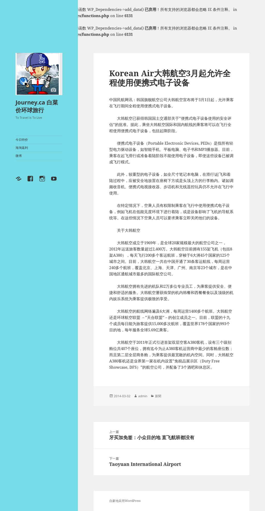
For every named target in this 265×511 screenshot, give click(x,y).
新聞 (158, 396)
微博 (19, 155)
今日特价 (22, 139)
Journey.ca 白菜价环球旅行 (37, 106)
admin (142, 396)
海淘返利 (22, 147)
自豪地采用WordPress (125, 501)
